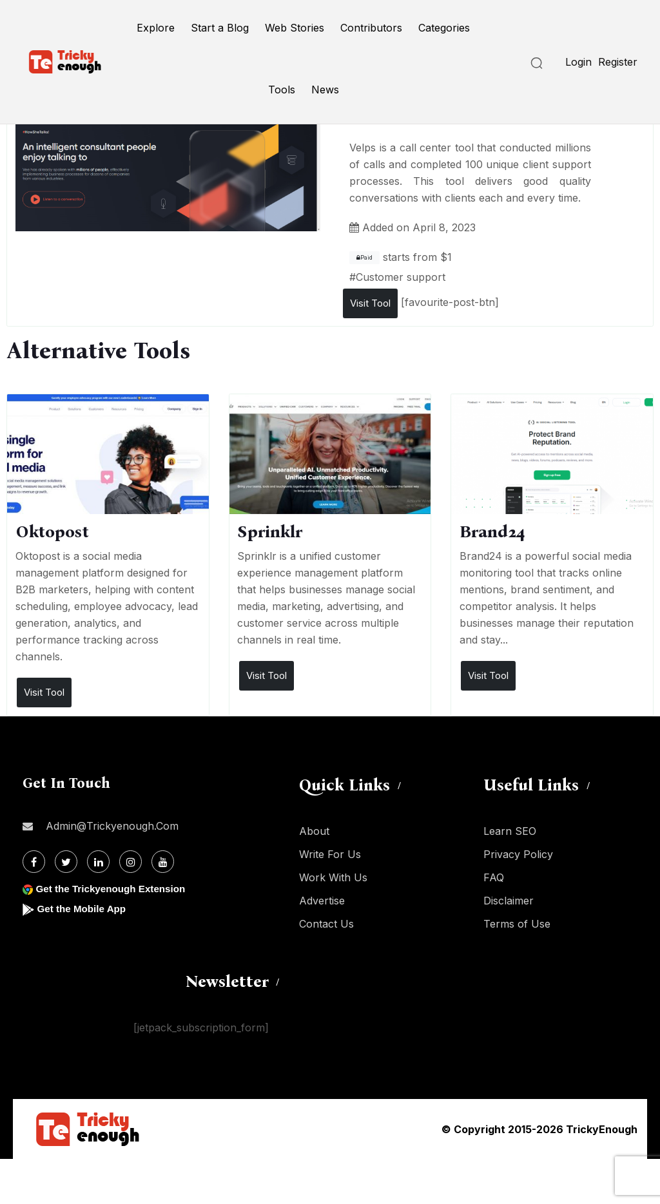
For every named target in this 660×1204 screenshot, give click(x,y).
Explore (156, 27)
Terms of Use (516, 923)
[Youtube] (162, 861)
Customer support (400, 277)
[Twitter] (66, 861)
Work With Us (333, 877)
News (325, 89)
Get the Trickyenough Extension (114, 888)
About (314, 831)
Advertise (322, 900)
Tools (281, 89)
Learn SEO (509, 831)
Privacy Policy (518, 854)
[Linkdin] (98, 861)
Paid (364, 257)
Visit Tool (370, 303)
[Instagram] (130, 861)
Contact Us (326, 923)
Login (578, 61)
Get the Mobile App (83, 908)
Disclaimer (508, 900)
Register (617, 61)
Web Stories (294, 27)
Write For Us (330, 854)
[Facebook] (34, 861)
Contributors (371, 27)
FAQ (493, 877)
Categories (444, 27)
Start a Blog (220, 27)
